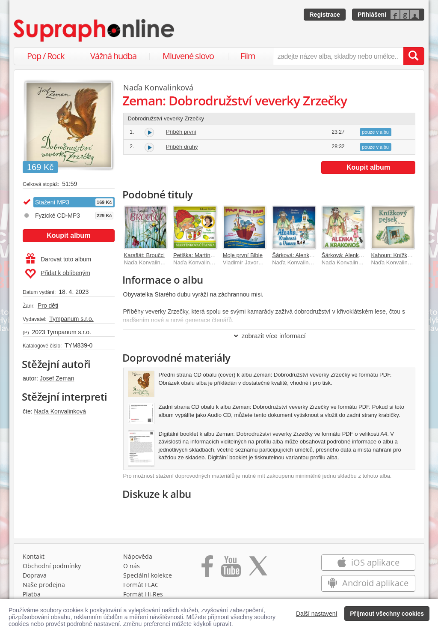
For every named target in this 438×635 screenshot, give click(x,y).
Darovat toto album (58, 259)
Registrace (324, 14)
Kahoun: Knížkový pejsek (402, 255)
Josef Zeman (57, 378)
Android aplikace (368, 585)
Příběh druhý (182, 147)
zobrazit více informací (269, 335)
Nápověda (137, 558)
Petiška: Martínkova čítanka (207, 255)
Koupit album (68, 235)
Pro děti (48, 305)
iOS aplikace (368, 564)
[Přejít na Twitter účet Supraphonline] (258, 571)
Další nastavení (316, 613)
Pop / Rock (46, 56)
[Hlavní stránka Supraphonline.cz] (94, 30)
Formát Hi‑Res (143, 596)
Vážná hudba (113, 56)
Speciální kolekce (147, 577)
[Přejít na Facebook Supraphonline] (207, 571)
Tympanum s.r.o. (71, 318)
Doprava (35, 577)
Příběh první (181, 132)
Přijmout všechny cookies (387, 613)
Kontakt (33, 558)
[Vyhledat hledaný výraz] (413, 56)
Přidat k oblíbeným (57, 274)
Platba (32, 596)
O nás (131, 568)
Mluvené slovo (188, 56)
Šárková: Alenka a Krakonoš (356, 255)
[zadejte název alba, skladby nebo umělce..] (338, 56)
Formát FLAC (141, 587)
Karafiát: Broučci (144, 255)
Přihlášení (372, 14)
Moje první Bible (243, 255)
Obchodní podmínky (52, 568)
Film (247, 56)
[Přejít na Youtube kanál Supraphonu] (230, 571)
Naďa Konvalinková (60, 411)
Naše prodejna (44, 587)
